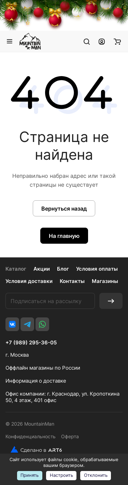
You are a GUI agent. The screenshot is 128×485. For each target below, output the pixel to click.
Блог (63, 269)
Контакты (72, 281)
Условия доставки (29, 281)
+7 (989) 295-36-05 (31, 343)
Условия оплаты (97, 269)
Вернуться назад (64, 208)
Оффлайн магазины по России (42, 368)
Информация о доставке (35, 380)
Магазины (105, 281)
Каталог (15, 269)
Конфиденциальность (30, 436)
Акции (41, 269)
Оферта (70, 436)
